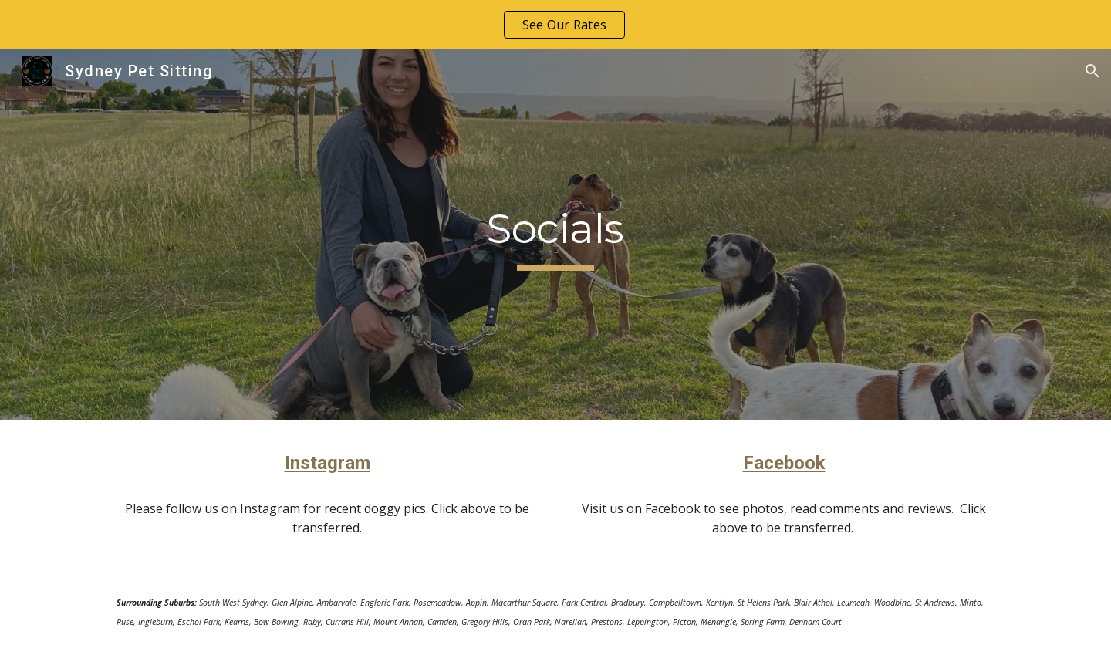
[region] (555, 24)
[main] (555, 234)
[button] (1092, 70)
